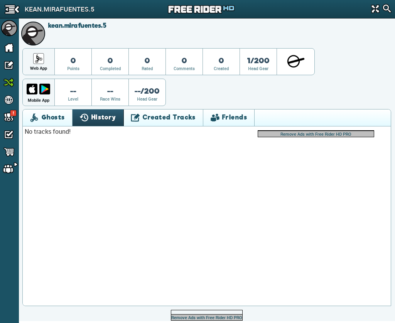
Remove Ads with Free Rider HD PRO (315, 134)
